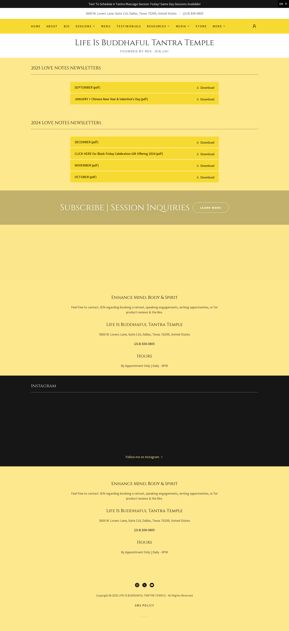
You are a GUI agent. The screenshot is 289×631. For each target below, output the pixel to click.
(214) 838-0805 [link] (193, 13)
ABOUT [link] (52, 26)
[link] (144, 44)
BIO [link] (67, 26)
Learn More (210, 207)
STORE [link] (201, 26)
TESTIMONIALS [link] (128, 26)
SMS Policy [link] (144, 605)
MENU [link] (106, 26)
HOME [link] (36, 26)
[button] (85, 26)
